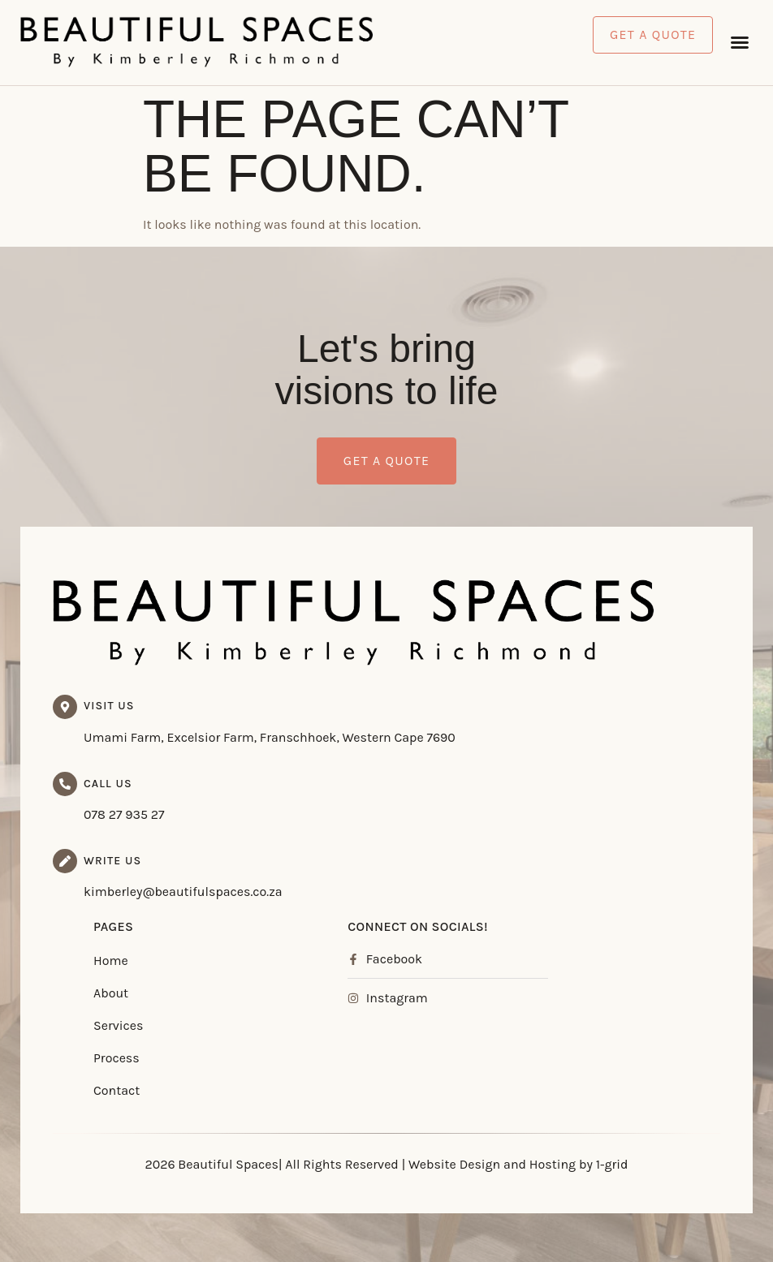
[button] (739, 42)
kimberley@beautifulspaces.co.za (183, 891)
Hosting (552, 1164)
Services (118, 1025)
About (110, 993)
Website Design (454, 1164)
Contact (116, 1090)
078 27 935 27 (124, 814)
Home (110, 960)
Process (116, 1058)
